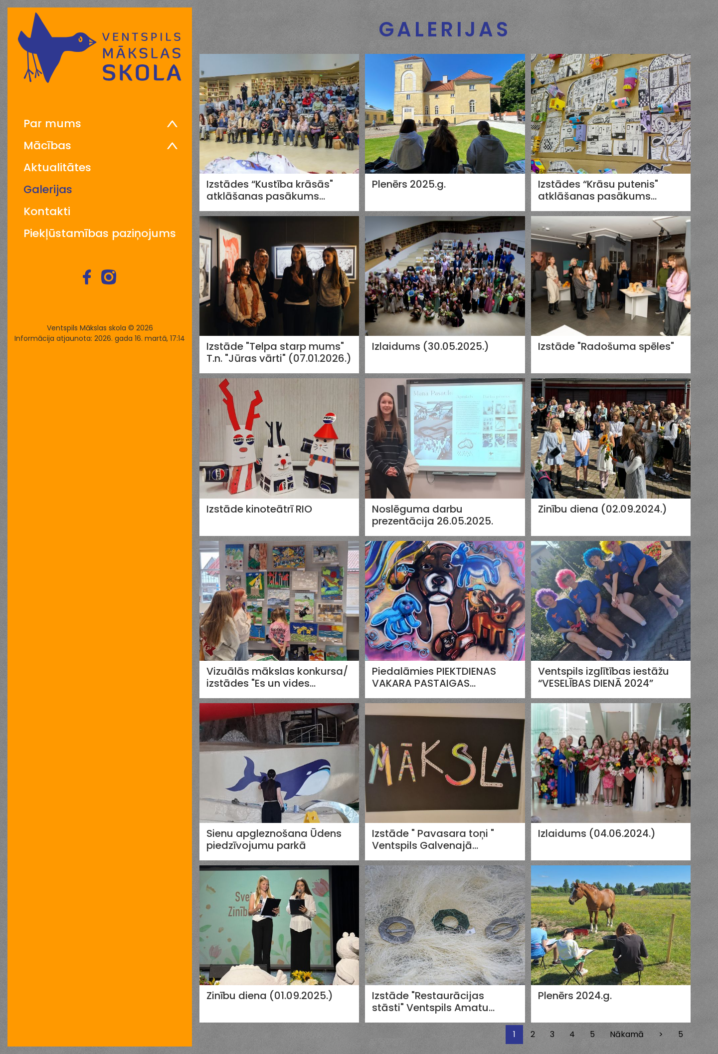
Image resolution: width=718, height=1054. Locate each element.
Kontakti (46, 211)
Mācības (47, 145)
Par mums (52, 123)
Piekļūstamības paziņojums (99, 233)
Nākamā (627, 1034)
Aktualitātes (57, 167)
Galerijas (47, 189)
